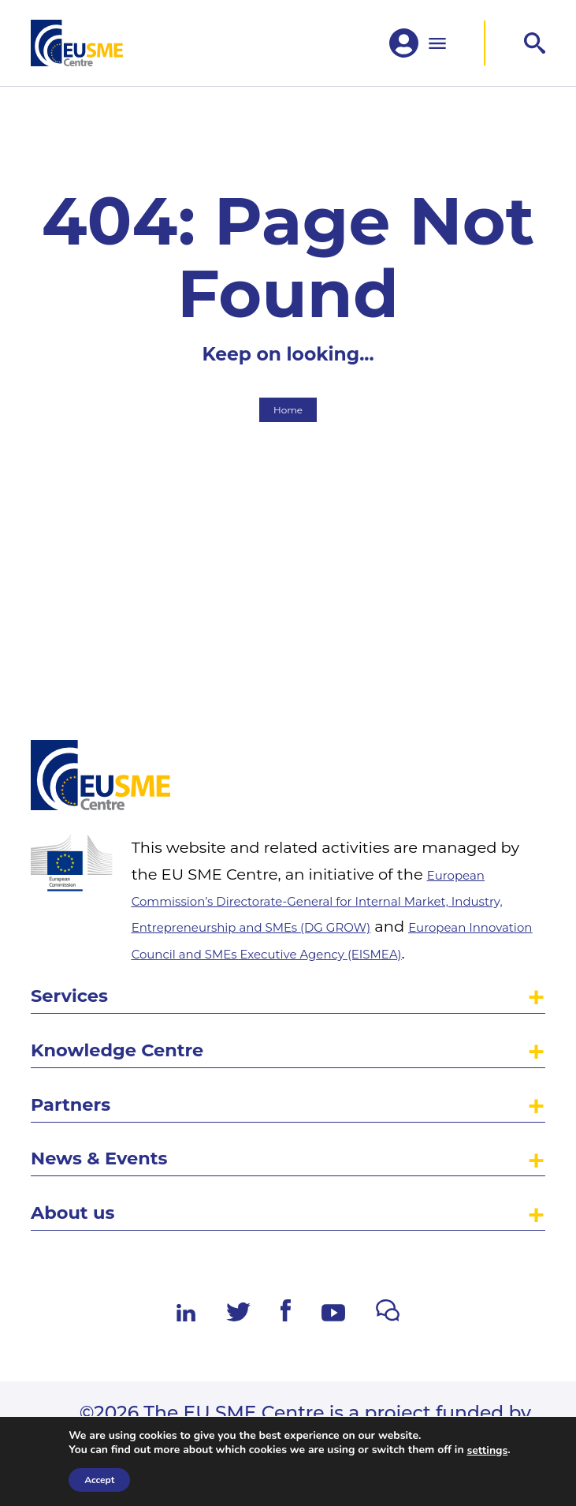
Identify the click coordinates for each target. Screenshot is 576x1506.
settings (486, 1451)
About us (85, 1206)
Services (81, 947)
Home (288, 464)
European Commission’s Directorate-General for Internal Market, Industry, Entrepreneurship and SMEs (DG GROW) (338, 820)
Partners (83, 1076)
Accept (99, 1480)
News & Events (120, 1141)
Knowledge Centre (143, 1012)
